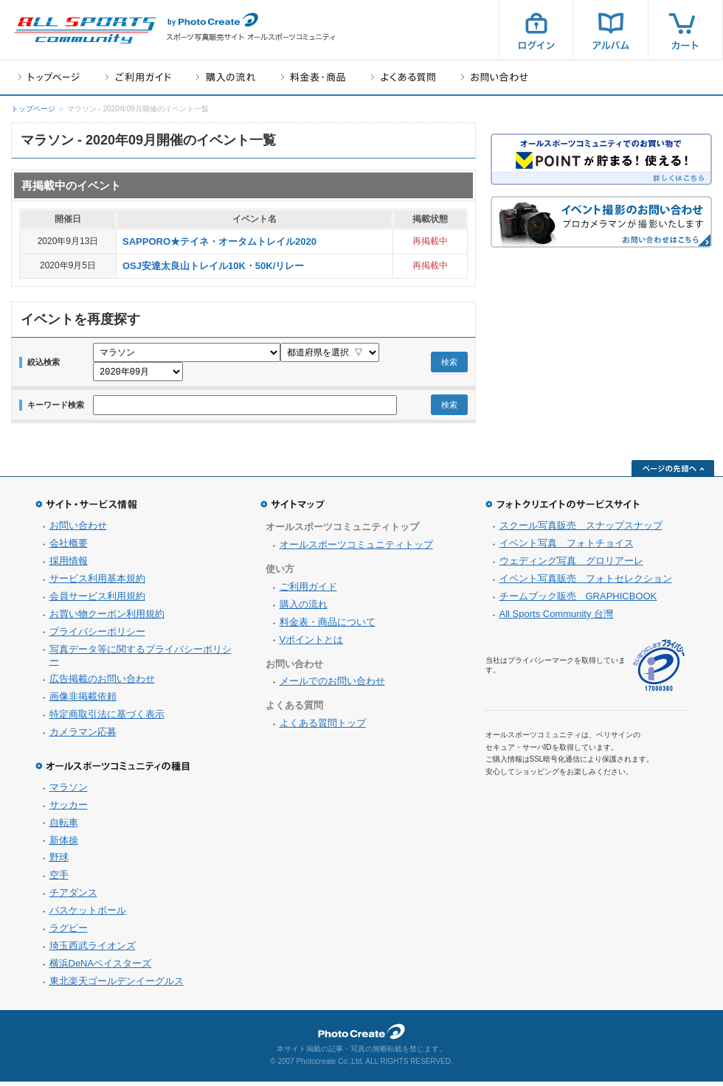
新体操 (63, 844)
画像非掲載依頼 (83, 700)
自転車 (63, 826)
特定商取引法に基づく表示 (107, 718)
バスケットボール (87, 914)
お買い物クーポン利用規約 (107, 618)
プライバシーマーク (659, 670)
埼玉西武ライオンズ (92, 950)
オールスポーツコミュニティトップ (356, 548)
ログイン (536, 29)
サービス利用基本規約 (97, 582)
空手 (59, 879)
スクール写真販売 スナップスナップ (581, 529)
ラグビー (68, 932)
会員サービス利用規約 (97, 600)
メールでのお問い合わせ (332, 685)
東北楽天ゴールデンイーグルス (116, 985)
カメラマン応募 (83, 736)
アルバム (611, 29)
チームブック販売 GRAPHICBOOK (578, 600)
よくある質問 (403, 77)
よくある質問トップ (323, 727)
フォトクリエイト (361, 1036)
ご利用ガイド (138, 77)
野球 (59, 861)
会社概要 (68, 547)
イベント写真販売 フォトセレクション (585, 582)
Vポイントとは (312, 644)
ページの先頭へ (673, 472)
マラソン (68, 791)
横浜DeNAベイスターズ (100, 967)
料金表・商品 (313, 77)
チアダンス (73, 896)
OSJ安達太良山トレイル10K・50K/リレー (213, 265)
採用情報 (68, 565)
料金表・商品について (328, 626)
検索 (449, 364)
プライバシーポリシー (97, 635)
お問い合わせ (494, 77)
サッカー (68, 809)
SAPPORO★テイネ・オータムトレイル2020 (219, 241)
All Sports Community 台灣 (556, 618)
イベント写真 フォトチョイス (566, 547)
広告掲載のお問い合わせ (102, 683)
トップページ (49, 77)
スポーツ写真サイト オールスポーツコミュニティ (84, 30)
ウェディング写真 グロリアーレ (571, 565)
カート (685, 29)
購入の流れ (226, 77)
